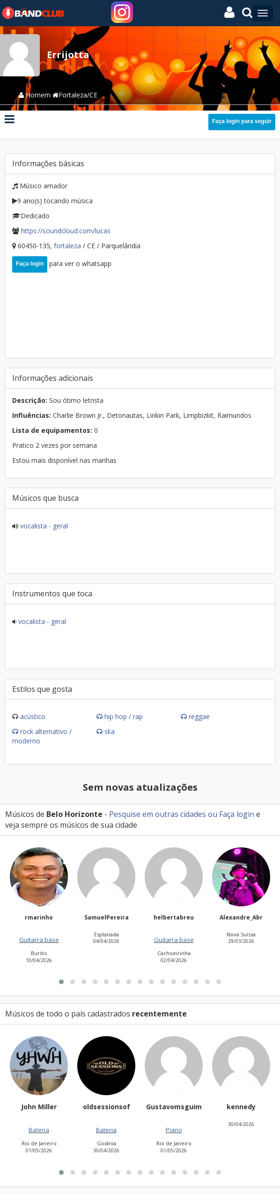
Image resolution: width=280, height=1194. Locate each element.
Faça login (30, 263)
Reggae (199, 716)
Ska (109, 731)
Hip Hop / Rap (123, 716)
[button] (61, 1094)
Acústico (32, 716)
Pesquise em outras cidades (157, 814)
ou (212, 814)
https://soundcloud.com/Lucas (66, 230)
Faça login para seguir (242, 121)
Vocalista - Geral (43, 525)
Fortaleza (68, 245)
